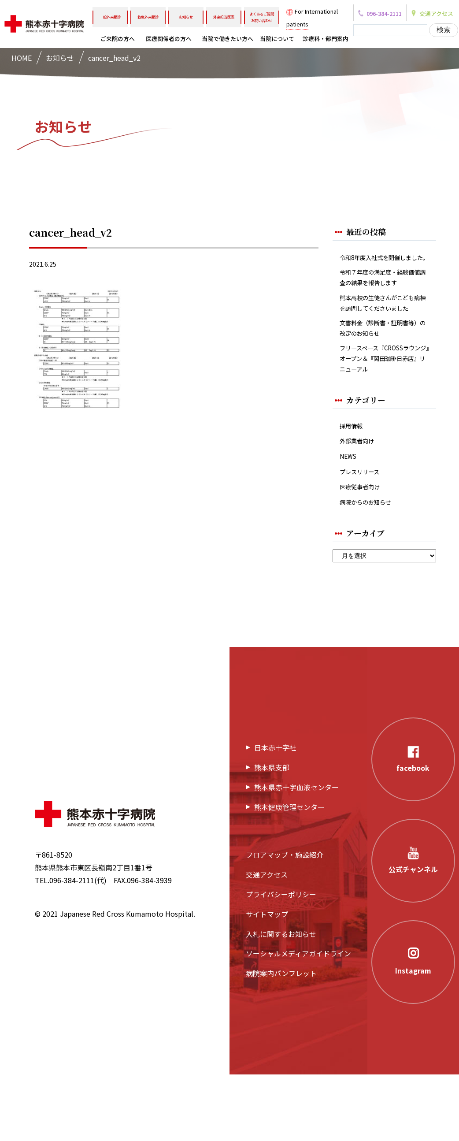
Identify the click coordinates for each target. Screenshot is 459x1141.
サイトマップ (267, 980)
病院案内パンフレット (281, 1039)
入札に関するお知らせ (281, 1000)
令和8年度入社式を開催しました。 (384, 264)
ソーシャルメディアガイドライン (298, 1020)
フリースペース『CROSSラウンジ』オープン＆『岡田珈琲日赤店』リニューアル (382, 413)
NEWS (349, 518)
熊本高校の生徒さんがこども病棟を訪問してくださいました (382, 341)
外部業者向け (361, 500)
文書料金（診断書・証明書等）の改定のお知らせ (382, 377)
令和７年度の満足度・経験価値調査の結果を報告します (382, 299)
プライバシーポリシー (281, 960)
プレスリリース (364, 534)
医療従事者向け (364, 551)
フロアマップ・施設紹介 (284, 921)
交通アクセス (267, 941)
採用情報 (354, 484)
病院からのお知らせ (371, 568)
